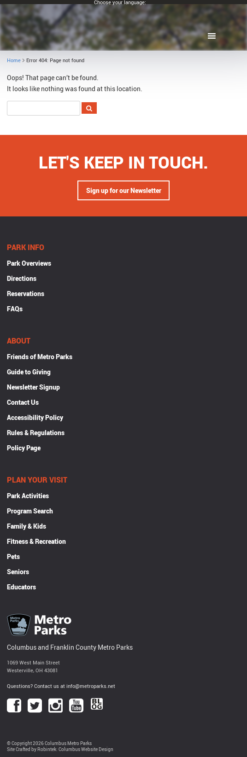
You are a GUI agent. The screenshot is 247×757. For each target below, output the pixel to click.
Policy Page (24, 447)
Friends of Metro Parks (39, 356)
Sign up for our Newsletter (123, 190)
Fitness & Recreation (36, 541)
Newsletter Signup (33, 387)
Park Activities (28, 495)
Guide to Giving (29, 371)
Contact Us (23, 402)
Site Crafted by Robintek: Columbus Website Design (60, 749)
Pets (13, 556)
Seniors (18, 571)
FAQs (15, 308)
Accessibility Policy (35, 417)
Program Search (30, 511)
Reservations (25, 293)
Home (14, 60)
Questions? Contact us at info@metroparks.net (61, 685)
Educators (21, 586)
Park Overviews (29, 263)
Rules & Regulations (36, 432)
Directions (21, 278)
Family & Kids (26, 526)
